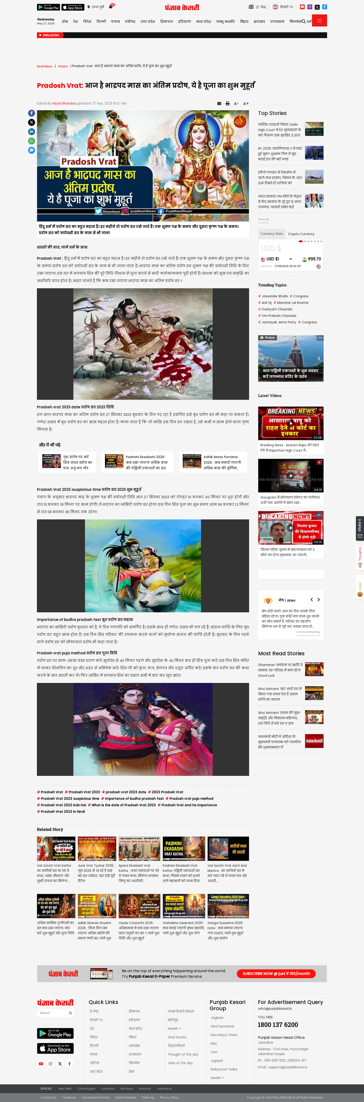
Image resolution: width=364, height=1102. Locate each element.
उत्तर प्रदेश (147, 21)
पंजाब (93, 1054)
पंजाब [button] (115, 21)
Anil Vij (265, 303)
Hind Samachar (222, 1026)
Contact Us (48, 1097)
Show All (263, 219)
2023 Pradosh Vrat (165, 792)
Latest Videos (270, 395)
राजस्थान (135, 1054)
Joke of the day (180, 1063)
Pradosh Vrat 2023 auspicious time (68, 799)
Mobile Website (125, 1097)
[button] (263, 358)
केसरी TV (96, 1020)
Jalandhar (164, 1089)
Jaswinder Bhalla (273, 296)
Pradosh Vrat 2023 (82, 792)
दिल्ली (101, 21)
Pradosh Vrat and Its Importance (187, 805)
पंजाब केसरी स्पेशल (181, 1011)
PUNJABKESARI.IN (284, 1097)
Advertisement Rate (96, 1097)
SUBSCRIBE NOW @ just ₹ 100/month (276, 973)
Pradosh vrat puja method (189, 799)
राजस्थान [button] (277, 21)
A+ (246, 103)
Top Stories (272, 113)
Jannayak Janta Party (277, 322)
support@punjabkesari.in (288, 1067)
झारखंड (259, 21)
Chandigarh (86, 1089)
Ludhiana (108, 1089)
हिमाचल (134, 1011)
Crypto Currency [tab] (301, 234)
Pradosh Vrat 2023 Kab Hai (61, 805)
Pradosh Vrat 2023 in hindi (61, 812)
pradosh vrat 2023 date (124, 792)
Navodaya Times (224, 1035)
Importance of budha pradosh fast (132, 799)
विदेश (94, 1037)
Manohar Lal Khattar (291, 303)
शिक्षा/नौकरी (176, 1046)
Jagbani (217, 1018)
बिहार (244, 21)
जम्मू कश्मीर (225, 21)
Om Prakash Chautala (277, 316)
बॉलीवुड (173, 1020)
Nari (214, 1043)
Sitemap (148, 1097)
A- (236, 103)
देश (92, 1029)
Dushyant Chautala (275, 309)
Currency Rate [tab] (271, 234)
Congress (299, 296)
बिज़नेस (134, 1063)
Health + (174, 1029)
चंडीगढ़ (94, 1063)
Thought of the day (183, 1054)
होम (65, 21)
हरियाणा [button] (184, 21)
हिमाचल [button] (166, 21)
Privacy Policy (169, 1097)
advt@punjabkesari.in (275, 1009)
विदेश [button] (87, 21)
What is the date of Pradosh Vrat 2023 (122, 805)
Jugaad (217, 1061)
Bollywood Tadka (224, 1069)
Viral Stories (177, 1037)
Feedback (69, 1097)
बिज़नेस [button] (295, 21)
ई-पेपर (94, 1011)
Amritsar (145, 1089)
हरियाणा (134, 1020)
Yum (214, 1052)
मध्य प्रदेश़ (203, 21)
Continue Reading (308, 632)
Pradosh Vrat (50, 792)
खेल (131, 1071)
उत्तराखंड (134, 1046)
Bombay (127, 1089)
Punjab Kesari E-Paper (150, 976)
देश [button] (75, 21)
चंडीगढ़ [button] (130, 21)
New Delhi (65, 1089)
